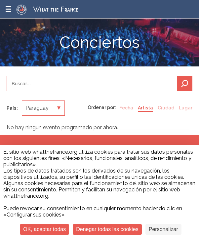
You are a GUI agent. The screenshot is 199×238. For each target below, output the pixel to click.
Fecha (126, 107)
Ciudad (166, 107)
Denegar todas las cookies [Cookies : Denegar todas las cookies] (107, 229)
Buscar (184, 83)
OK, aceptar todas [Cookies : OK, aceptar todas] (44, 229)
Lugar (185, 107)
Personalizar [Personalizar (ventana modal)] (163, 229)
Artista (145, 107)
